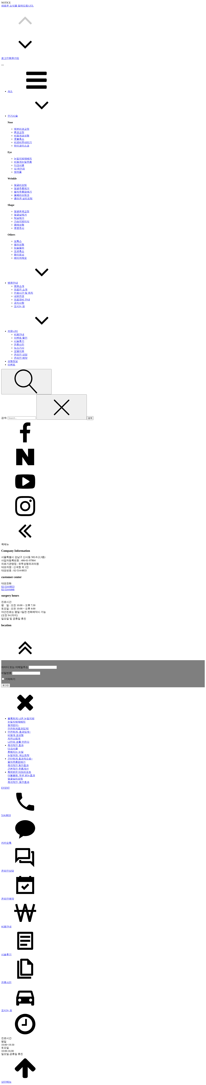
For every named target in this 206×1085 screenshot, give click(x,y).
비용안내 (19, 334)
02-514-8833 (7, 586)
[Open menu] (2, 65)
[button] (103, 19)
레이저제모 (20, 258)
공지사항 (19, 303)
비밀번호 (6, 673)
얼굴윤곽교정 (21, 211)
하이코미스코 (21, 145)
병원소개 (19, 286)
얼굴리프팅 (20, 185)
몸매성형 (19, 224)
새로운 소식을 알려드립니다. (17, 5)
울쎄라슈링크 (21, 195)
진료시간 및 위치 (23, 293)
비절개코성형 (21, 135)
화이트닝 (19, 254)
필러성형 (19, 244)
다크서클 (19, 165)
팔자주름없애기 (23, 191)
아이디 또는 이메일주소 (14, 667)
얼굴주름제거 (21, 188)
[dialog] (103, 887)
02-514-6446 (7, 589)
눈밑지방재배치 (23, 158)
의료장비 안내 (22, 299)
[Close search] (61, 407)
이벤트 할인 (20, 337)
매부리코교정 (21, 129)
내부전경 (19, 296)
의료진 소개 (20, 289)
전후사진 (19, 344)
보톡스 (18, 241)
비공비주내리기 (23, 142)
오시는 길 (19, 306)
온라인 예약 (20, 358)
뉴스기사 (19, 348)
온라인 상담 (20, 354)
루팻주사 (19, 228)
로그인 (5, 58)
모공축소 (19, 251)
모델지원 (19, 351)
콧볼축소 (19, 139)
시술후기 (19, 341)
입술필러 (19, 248)
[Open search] (26, 381)
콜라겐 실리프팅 (23, 198)
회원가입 (14, 58)
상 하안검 (19, 168)
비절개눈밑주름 (23, 162)
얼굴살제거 (20, 214)
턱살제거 (19, 218)
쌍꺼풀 (18, 172)
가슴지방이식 (21, 221)
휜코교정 (19, 132)
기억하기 (8, 679)
